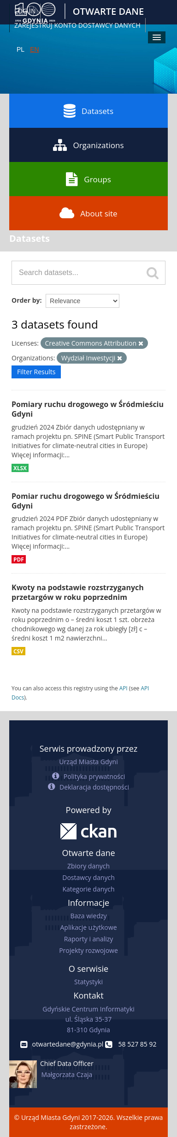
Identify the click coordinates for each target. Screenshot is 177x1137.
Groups (88, 179)
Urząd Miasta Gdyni (88, 761)
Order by (26, 300)
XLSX (20, 468)
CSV (18, 651)
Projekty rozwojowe (88, 950)
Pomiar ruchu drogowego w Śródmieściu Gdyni (85, 501)
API (123, 688)
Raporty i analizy (88, 938)
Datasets (88, 111)
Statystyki (88, 981)
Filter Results (36, 371)
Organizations (88, 145)
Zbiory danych (88, 866)
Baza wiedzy (88, 915)
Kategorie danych (88, 889)
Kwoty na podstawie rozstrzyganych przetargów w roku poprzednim (78, 592)
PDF (18, 559)
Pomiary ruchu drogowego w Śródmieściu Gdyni (88, 409)
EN (34, 49)
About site (88, 213)
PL (20, 49)
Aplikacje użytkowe (88, 927)
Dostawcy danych (88, 877)
